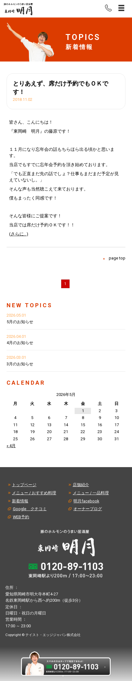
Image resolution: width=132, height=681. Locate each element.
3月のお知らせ (20, 364)
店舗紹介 (81, 484)
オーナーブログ (87, 508)
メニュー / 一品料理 (91, 493)
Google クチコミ (30, 508)
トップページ (24, 484)
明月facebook (86, 501)
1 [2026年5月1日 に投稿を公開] (83, 410)
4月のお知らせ (20, 342)
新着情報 (20, 501)
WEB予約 (21, 517)
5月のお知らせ (20, 321)
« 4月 (11, 445)
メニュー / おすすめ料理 (34, 493)
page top (117, 258)
